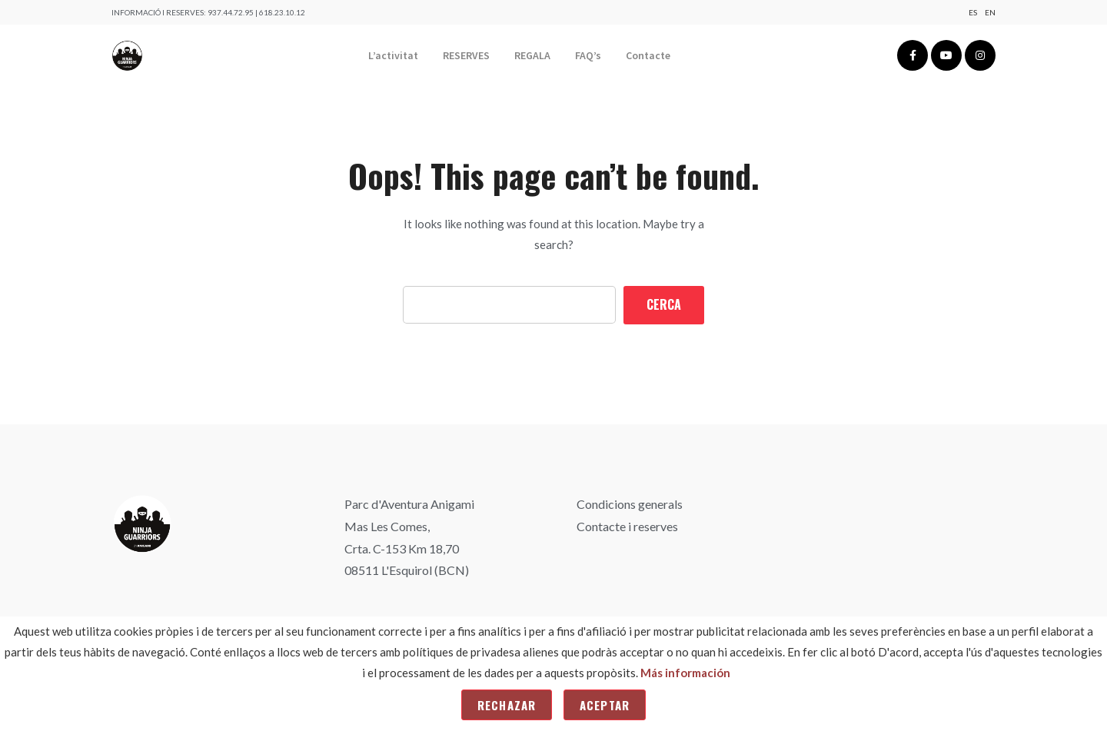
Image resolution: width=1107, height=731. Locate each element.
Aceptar (605, 704)
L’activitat (393, 55)
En (990, 12)
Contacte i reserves (627, 526)
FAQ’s (588, 55)
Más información (685, 672)
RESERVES (466, 55)
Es (973, 12)
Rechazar (506, 704)
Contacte (648, 55)
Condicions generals (630, 504)
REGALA (532, 55)
